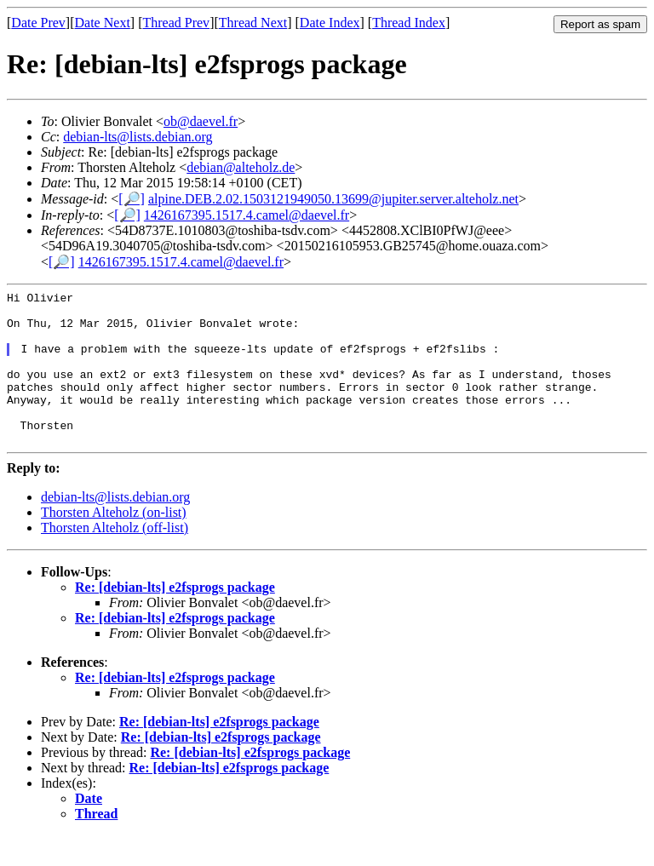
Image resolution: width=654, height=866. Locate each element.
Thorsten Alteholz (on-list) (113, 543)
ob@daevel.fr (201, 121)
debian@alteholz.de (240, 167)
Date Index (330, 22)
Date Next (102, 22)
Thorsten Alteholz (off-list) (114, 558)
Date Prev (38, 22)
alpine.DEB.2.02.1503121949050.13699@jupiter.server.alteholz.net (333, 199)
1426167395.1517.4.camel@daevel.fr (246, 215)
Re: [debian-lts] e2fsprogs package (175, 618)
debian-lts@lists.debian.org (137, 136)
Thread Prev (175, 22)
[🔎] (131, 199)
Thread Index (408, 22)
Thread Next (253, 22)
